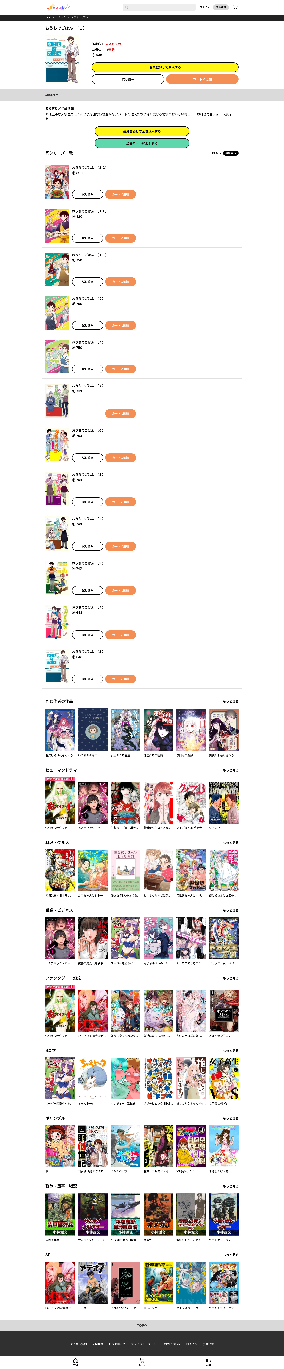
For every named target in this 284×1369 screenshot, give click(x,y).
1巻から (216, 153)
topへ (142, 1325)
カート (142, 1365)
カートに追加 (202, 79)
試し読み (128, 79)
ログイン (205, 7)
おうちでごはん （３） (88, 563)
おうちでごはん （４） (88, 519)
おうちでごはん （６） (88, 430)
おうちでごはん (80, 17)
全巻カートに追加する (142, 143)
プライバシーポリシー (145, 1344)
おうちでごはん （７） (88, 386)
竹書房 (110, 49)
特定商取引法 (117, 1344)
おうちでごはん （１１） (90, 211)
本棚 (208, 1365)
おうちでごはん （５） (88, 475)
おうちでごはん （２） (88, 607)
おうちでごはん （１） (88, 652)
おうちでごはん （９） (88, 298)
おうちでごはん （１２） (90, 168)
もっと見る (231, 701)
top (48, 17)
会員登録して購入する (165, 67)
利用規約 (97, 1344)
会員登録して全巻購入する (142, 131)
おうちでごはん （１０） (90, 255)
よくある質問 (78, 1344)
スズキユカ (113, 44)
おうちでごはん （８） (88, 342)
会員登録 (221, 7)
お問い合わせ (172, 1344)
